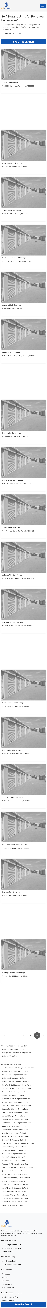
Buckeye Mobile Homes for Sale (13, 1049)
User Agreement (8, 1288)
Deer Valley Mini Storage (12, 750)
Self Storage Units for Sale (11, 1245)
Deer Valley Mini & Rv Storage (14, 845)
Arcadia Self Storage (11, 528)
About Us (5, 1277)
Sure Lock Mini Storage (12, 163)
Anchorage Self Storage (12, 797)
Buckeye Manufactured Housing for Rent (16, 1053)
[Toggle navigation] (43, 6)
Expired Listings (7, 1251)
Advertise (5, 1281)
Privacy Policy (7, 1284)
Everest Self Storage (11, 892)
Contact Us (6, 1274)
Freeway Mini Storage (11, 352)
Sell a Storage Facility (9, 1261)
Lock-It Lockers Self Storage (14, 258)
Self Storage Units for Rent (11, 1248)
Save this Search (23, 1304)
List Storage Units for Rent (11, 1264)
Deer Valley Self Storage (12, 433)
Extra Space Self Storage (12, 480)
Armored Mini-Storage (11, 210)
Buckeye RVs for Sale (9, 1056)
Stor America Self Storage (13, 703)
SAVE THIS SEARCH (23, 42)
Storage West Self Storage (13, 973)
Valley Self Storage (10, 83)
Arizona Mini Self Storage (12, 575)
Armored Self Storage (11, 305)
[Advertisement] (22, 1006)
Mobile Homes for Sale (10, 1297)
